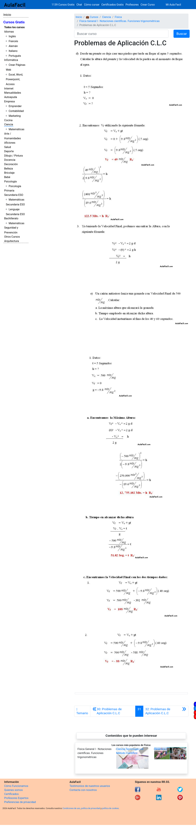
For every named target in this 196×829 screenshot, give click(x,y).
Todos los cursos (14, 27)
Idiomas (9, 31)
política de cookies (110, 808)
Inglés (12, 36)
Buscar (181, 34)
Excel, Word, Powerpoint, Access (14, 79)
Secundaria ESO (13, 195)
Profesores (132, 4)
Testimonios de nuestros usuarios (89, 786)
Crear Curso (148, 4)
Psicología (10, 181)
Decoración (11, 164)
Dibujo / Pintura (13, 155)
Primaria (9, 190)
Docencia (9, 159)
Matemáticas (16, 129)
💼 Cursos (92, 17)
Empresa (9, 101)
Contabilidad (16, 111)
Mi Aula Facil (173, 4)
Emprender (15, 106)
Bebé (7, 177)
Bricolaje (9, 172)
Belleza (8, 168)
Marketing (14, 115)
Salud (7, 147)
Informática (11, 60)
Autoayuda (10, 97)
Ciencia (8, 124)
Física (118, 17)
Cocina (8, 120)
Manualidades (12, 92)
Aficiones (9, 142)
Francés (13, 41)
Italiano (13, 51)
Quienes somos (13, 790)
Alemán (13, 46)
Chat (79, 4)
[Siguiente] (165, 711)
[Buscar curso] (121, 34)
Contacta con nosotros (83, 790)
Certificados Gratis (112, 4)
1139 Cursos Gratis (63, 4)
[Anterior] (112, 711)
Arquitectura (11, 241)
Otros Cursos (12, 236)
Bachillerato (11, 218)
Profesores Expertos (16, 798)
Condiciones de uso (71, 808)
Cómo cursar (92, 4)
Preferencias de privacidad (20, 802)
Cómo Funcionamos (16, 786)
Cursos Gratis (14, 22)
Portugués (15, 55)
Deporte (9, 151)
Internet (8, 88)
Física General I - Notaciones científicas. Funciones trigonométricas (119, 21)
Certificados (11, 794)
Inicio (7, 15)
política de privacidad (90, 808)
